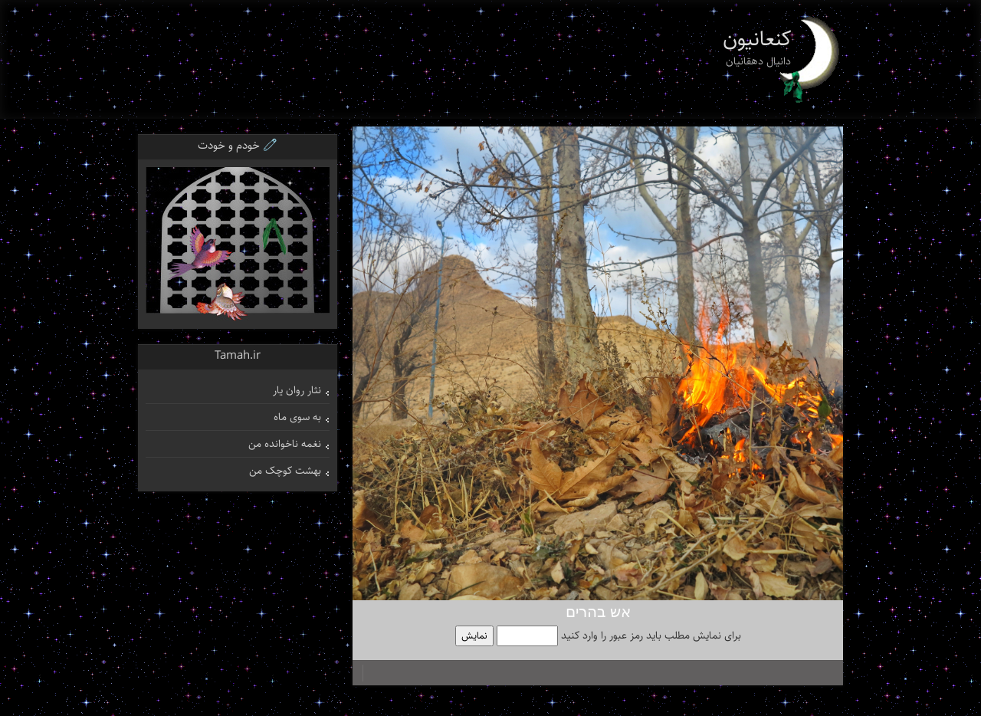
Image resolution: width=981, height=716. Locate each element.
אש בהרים (598, 613)
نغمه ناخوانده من (284, 443)
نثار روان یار (297, 390)
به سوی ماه (297, 417)
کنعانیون (757, 39)
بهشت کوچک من (285, 470)
